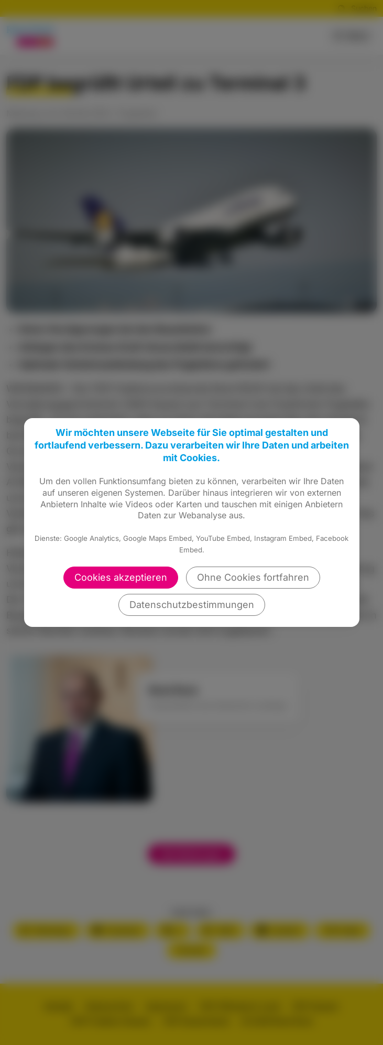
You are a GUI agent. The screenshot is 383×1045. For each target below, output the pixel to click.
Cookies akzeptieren (120, 577)
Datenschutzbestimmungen (191, 604)
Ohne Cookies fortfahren (253, 577)
